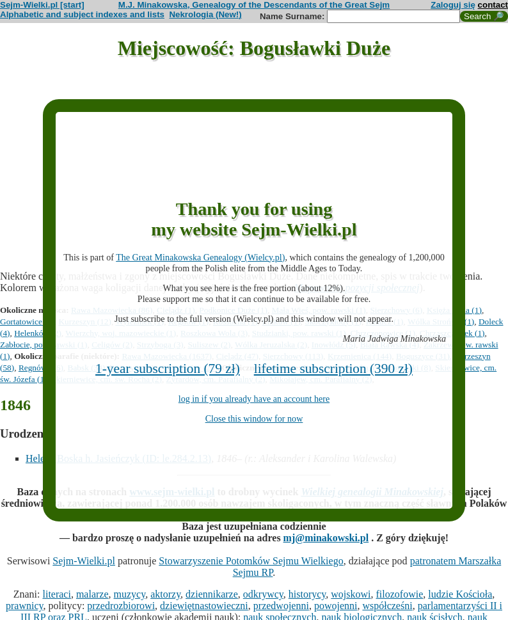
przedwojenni (281, 605)
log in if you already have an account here (254, 398)
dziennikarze (212, 594)
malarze (92, 594)
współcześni (387, 605)
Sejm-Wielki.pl (83, 560)
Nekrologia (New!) (205, 14)
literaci (57, 594)
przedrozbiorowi (121, 605)
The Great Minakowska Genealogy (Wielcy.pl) (200, 257)
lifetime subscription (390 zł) (333, 368)
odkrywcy (263, 594)
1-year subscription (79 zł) (167, 368)
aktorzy (165, 594)
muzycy (130, 594)
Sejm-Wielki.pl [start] (42, 5)
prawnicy (25, 605)
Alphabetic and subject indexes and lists (82, 14)
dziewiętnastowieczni (204, 605)
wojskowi (350, 594)
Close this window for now (254, 418)
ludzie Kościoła (460, 594)
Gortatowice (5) (27, 321)
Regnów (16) (41, 367)
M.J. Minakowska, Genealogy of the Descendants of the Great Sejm (254, 5)
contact (493, 5)
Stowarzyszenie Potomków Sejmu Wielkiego (251, 560)
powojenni (336, 605)
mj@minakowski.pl (326, 537)
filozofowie (400, 594)
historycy (307, 594)
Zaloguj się (453, 5)
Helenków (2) (37, 333)
